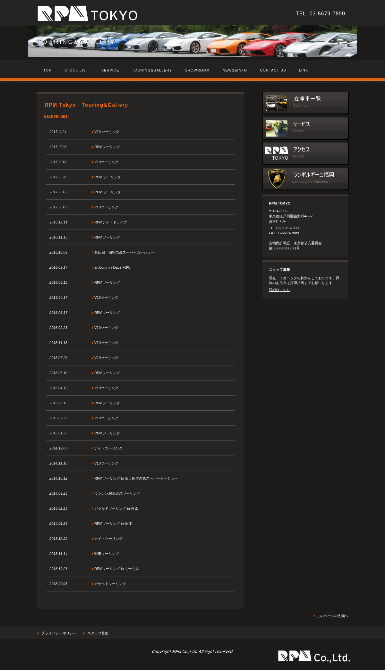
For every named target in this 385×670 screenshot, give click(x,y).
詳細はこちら (279, 290)
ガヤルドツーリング (110, 584)
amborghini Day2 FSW (112, 267)
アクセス (305, 153)
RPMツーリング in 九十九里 (116, 569)
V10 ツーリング (106, 132)
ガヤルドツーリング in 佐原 (116, 508)
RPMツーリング (107, 147)
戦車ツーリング (106, 554)
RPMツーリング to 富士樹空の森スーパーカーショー (136, 478)
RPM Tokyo (125, 14)
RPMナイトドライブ (110, 222)
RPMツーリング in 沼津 (113, 523)
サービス (305, 128)
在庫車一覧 (305, 103)
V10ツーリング (106, 162)
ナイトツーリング (108, 448)
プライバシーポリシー (59, 633)
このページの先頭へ (332, 616)
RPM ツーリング (107, 177)
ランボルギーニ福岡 (305, 179)
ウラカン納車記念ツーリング (117, 493)
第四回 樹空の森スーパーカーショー (124, 252)
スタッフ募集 (97, 633)
